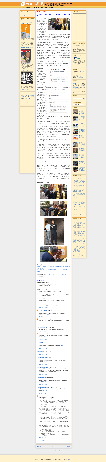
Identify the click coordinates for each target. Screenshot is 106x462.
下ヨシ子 (82, 250)
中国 (81, 255)
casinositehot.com (42, 333)
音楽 (79, 241)
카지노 (45, 361)
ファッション (77, 242)
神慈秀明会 (80, 190)
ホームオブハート (77, 204)
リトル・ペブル (79, 212)
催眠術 (76, 246)
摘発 (80, 225)
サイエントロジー (79, 185)
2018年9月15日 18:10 (43, 307)
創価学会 (79, 191)
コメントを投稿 (42, 440)
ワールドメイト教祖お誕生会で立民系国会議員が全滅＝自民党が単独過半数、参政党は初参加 (82, 112)
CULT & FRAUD (28, 98)
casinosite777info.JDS (43, 367)
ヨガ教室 (79, 246)
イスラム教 (76, 249)
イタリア (80, 254)
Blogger (68, 459)
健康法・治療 (81, 233)
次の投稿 (39, 446)
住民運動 (81, 235)
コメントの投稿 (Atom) (55, 450)
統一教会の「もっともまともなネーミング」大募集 (78, 72)
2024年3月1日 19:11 (43, 437)
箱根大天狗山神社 (79, 201)
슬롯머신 (66, 329)
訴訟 (82, 225)
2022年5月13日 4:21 (43, 374)
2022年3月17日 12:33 (43, 316)
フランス (77, 256)
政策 (84, 227)
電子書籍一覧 (36, 7)
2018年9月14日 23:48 (43, 287)
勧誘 (78, 235)
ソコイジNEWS (76, 87)
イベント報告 (76, 224)
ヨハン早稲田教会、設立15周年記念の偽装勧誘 (82, 149)
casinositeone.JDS (42, 357)
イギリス (76, 254)
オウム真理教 (78, 178)
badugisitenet (41, 342)
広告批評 (80, 240)
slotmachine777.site (42, 327)
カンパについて (44, 7)
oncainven (40, 351)
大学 (81, 231)
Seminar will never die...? (28, 100)
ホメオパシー (75, 234)
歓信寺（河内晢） (79, 180)
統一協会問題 (79, 76)
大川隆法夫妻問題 (80, 77)
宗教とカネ (77, 247)
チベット (78, 255)
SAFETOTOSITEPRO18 (43, 310)
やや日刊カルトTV (24, 15)
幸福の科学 (64, 274)
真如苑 (76, 191)
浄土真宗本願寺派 (80, 189)
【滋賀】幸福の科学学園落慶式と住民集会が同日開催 (82, 162)
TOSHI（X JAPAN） (77, 251)
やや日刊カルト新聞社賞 (77, 222)
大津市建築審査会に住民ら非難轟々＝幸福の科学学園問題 (82, 118)
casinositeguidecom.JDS (43, 387)
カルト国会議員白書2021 (25, 70)
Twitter (24, 97)
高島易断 (77, 193)
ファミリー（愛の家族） (80, 203)
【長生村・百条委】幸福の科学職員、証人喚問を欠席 (82, 131)
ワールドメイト (79, 214)
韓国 (84, 254)
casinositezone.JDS (42, 377)
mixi (75, 239)
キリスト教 (83, 248)
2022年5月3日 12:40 (43, 348)
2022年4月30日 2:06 (43, 331)
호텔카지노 (44, 390)
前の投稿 (68, 446)
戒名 (80, 247)
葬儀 (83, 247)
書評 (76, 241)
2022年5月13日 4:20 (43, 364)
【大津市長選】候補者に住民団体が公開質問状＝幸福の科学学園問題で (82, 156)
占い (79, 243)
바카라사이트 (46, 336)
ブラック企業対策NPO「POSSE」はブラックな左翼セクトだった (82, 125)
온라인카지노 (59, 371)
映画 (77, 240)
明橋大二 (78, 250)
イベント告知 (82, 223)
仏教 (79, 248)
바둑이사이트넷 (47, 314)
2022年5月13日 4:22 (43, 393)
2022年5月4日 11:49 (43, 354)
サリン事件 (77, 226)
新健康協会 (75, 190)
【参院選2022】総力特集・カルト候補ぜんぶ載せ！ (82, 136)
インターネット (58, 274)
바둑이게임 (63, 345)
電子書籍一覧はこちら (25, 89)
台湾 (75, 255)
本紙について (29, 7)
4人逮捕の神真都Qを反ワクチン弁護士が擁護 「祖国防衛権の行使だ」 (82, 169)
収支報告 (51, 7)
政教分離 (80, 227)
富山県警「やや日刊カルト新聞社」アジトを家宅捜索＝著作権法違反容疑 (82, 144)
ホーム (23, 7)
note (25, 96)
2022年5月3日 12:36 (43, 339)
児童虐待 (78, 232)
